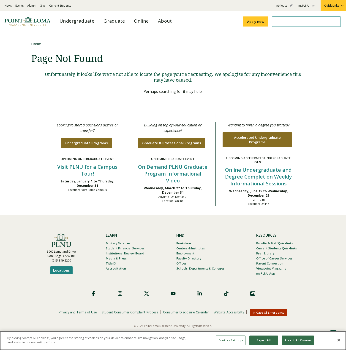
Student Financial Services (125, 248)
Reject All (264, 340)
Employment (185, 253)
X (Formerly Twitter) (146, 293)
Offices (181, 263)
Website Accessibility (229, 312)
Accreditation (116, 268)
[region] (173, 340)
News (8, 6)
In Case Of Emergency (268, 312)
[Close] (339, 340)
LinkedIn (199, 293)
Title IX (111, 263)
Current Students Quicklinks (276, 248)
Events (19, 6)
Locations (61, 270)
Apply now (255, 21)
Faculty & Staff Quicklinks (274, 243)
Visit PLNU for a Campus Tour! (87, 170)
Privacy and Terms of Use (78, 312)
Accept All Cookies (297, 340)
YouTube (173, 293)
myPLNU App (265, 273)
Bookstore (183, 243)
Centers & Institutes (190, 248)
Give (43, 6)
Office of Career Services (274, 258)
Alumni (31, 6)
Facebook (93, 293)
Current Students (60, 6)
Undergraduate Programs (86, 143)
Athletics (284, 7)
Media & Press (116, 258)
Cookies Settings (230, 340)
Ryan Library (265, 253)
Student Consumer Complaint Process (130, 312)
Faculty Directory (188, 258)
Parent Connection (269, 263)
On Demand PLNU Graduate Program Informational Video (172, 173)
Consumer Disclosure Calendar (186, 312)
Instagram (120, 293)
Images (252, 293)
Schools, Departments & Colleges (200, 268)
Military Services (118, 243)
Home (36, 43)
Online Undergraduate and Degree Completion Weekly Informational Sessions (258, 176)
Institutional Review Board (125, 253)
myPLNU (306, 7)
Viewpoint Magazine (271, 268)
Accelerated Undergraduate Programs (257, 139)
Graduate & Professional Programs (171, 143)
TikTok (226, 293)
